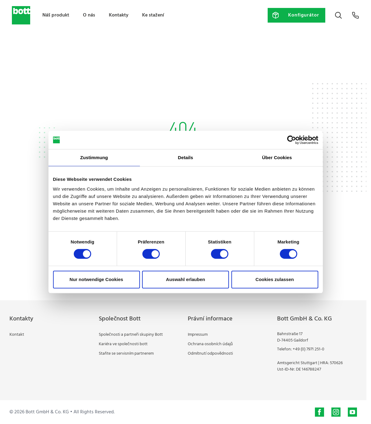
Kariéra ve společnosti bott (123, 344)
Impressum (198, 334)
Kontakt (16, 334)
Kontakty (118, 15)
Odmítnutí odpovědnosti (210, 353)
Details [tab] (185, 157)
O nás (89, 15)
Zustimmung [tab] (94, 157)
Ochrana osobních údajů (210, 344)
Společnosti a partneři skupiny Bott (131, 334)
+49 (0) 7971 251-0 (308, 349)
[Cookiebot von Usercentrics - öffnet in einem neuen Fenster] (291, 139)
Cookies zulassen (274, 279)
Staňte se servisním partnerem (126, 353)
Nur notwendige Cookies (96, 279)
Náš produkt (55, 15)
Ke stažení (153, 15)
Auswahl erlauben (185, 279)
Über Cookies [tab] (277, 157)
